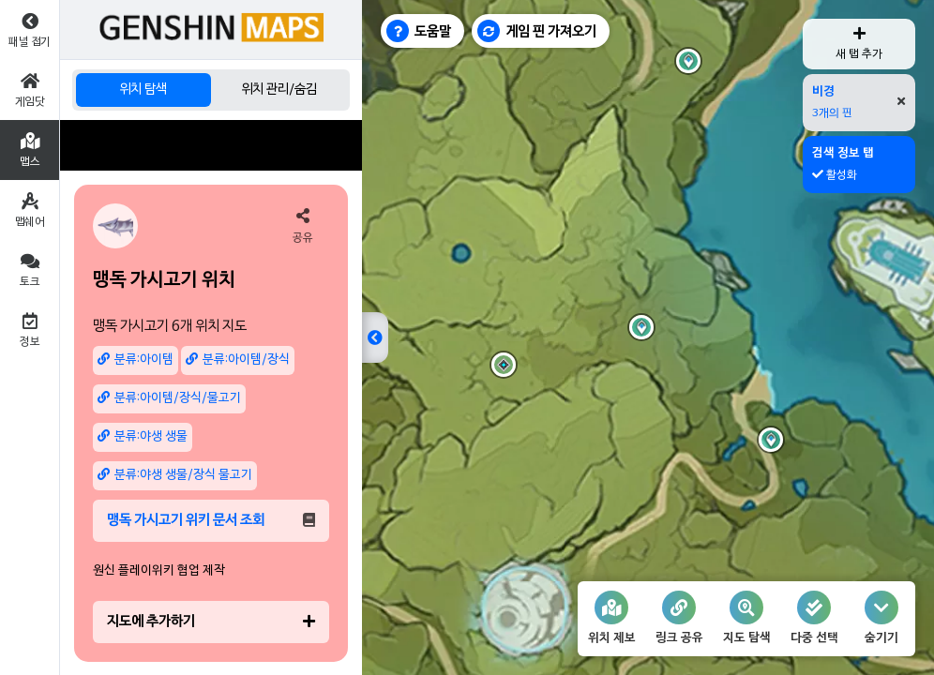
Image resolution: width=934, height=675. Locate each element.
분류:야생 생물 (143, 436)
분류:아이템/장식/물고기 (169, 398)
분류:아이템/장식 (238, 359)
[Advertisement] (211, 145)
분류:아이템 (135, 359)
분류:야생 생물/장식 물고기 (175, 475)
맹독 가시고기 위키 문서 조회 (211, 520)
